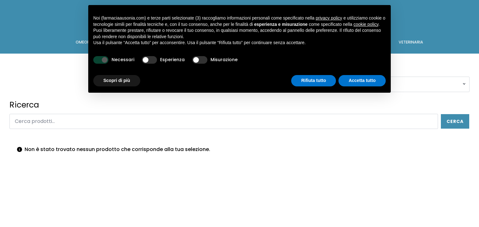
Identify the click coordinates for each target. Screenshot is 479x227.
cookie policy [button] (366, 24)
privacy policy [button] (329, 17)
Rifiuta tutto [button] (313, 80)
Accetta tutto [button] (362, 80)
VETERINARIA (411, 42)
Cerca (455, 121)
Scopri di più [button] (116, 80)
